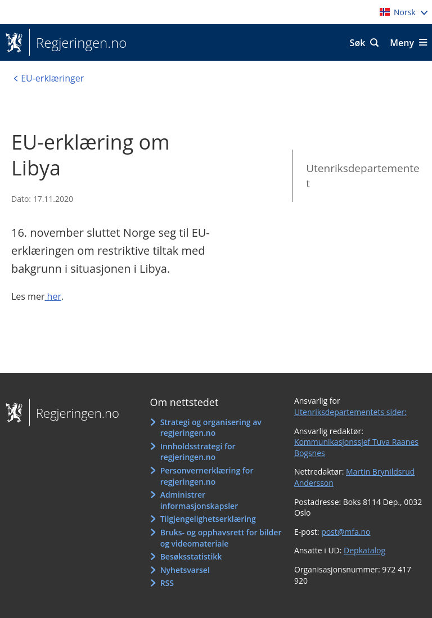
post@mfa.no (345, 531)
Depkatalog (364, 550)
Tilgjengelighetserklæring (208, 518)
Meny (402, 43)
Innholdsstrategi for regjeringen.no (198, 452)
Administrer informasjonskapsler (199, 500)
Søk (358, 43)
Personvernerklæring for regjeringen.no (207, 476)
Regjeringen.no (78, 43)
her (52, 296)
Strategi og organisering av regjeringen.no (211, 428)
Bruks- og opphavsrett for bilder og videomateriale (221, 538)
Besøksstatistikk (191, 556)
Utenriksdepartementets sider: (350, 412)
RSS (167, 583)
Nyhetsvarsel (185, 570)
